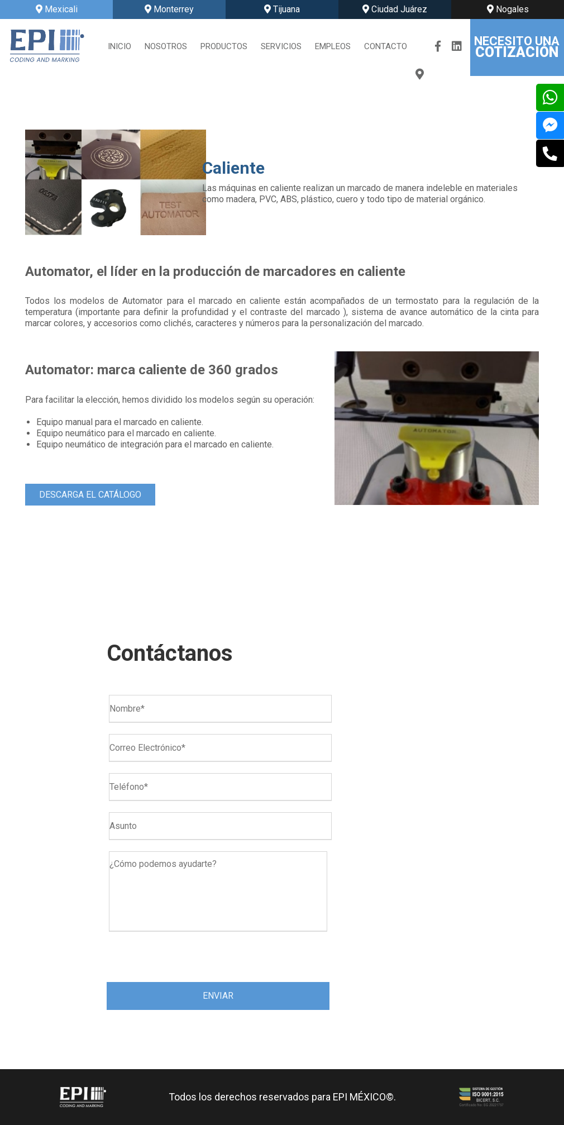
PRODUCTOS (223, 46)
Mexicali (57, 9)
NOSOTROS (166, 46)
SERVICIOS (281, 46)
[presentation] (191, 959)
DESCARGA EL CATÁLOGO (90, 494)
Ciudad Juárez (394, 9)
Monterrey (169, 9)
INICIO (119, 46)
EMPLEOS (333, 46)
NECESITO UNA (517, 47)
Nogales (508, 9)
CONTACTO (385, 46)
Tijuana (282, 9)
